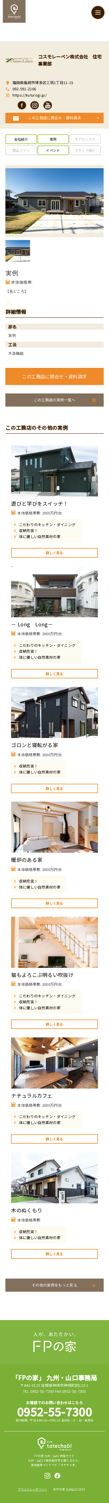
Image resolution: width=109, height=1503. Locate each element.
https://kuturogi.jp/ (29, 95)
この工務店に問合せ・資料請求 (54, 117)
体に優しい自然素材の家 (40, 536)
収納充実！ (28, 530)
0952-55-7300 (54, 1411)
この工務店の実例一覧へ (55, 400)
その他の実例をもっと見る (54, 1285)
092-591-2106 (24, 88)
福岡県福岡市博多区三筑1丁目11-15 (43, 82)
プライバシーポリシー (32, 1489)
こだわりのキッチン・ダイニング (47, 524)
